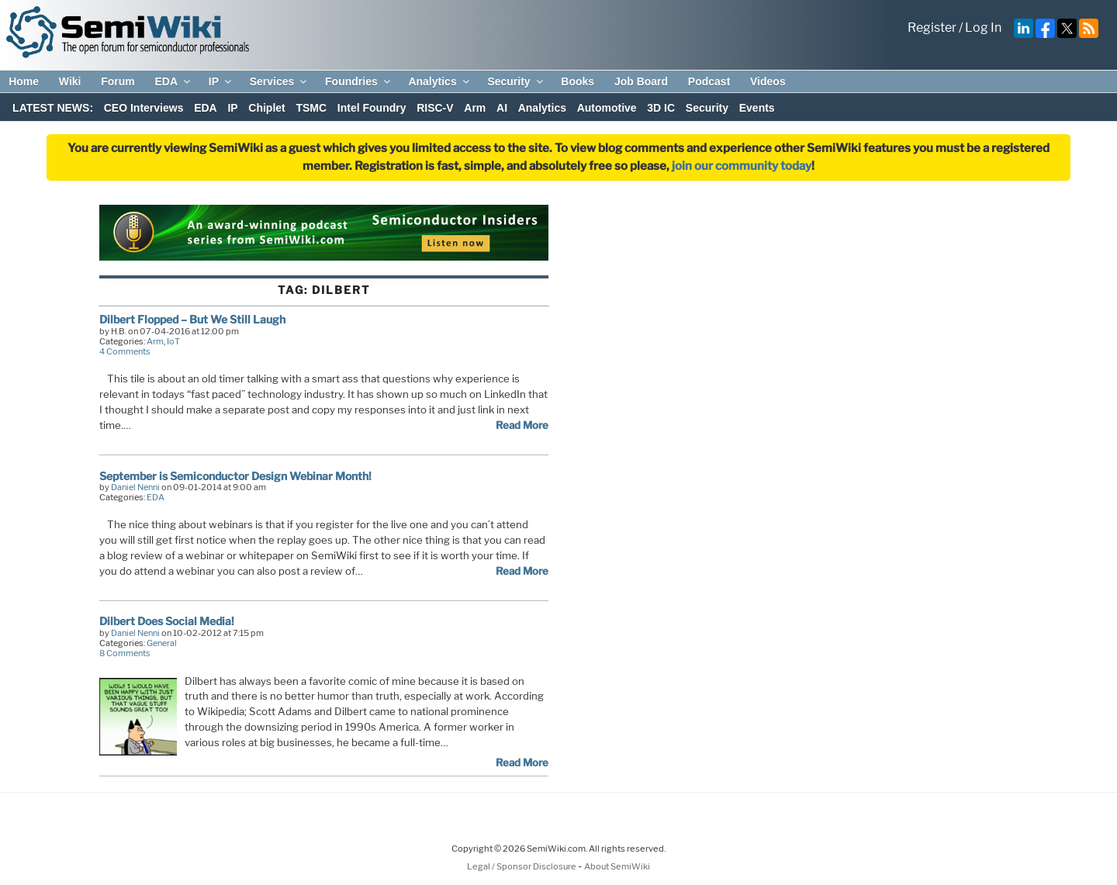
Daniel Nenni (135, 487)
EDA (173, 81)
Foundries (359, 81)
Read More (522, 425)
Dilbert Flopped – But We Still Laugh (192, 319)
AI (501, 108)
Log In (983, 27)
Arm (475, 108)
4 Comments (124, 351)
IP (221, 81)
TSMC (311, 108)
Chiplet (266, 108)
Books (577, 81)
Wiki (70, 81)
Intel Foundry (371, 108)
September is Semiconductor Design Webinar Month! (235, 475)
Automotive (607, 108)
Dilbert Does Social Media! (166, 620)
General (162, 643)
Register (932, 27)
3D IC (661, 108)
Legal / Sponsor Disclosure (522, 866)
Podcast (709, 81)
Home (24, 81)
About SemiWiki (617, 866)
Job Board (641, 81)
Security (516, 81)
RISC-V (435, 108)
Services (280, 81)
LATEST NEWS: (52, 108)
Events (757, 108)
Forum (118, 81)
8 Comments (124, 653)
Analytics (439, 81)
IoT (173, 341)
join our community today (741, 166)
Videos (768, 81)
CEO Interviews (144, 108)
